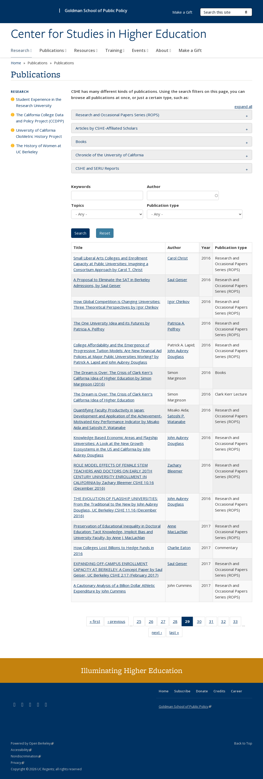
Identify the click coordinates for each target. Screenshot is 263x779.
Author (154, 186)
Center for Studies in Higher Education (108, 34)
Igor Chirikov (178, 301)
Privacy (17, 762)
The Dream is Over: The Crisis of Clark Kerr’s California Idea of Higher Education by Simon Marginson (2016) (113, 378)
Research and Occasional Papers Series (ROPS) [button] (117, 114)
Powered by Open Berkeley (32, 743)
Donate (202, 691)
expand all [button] (243, 106)
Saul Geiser (177, 279)
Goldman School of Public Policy (96, 10)
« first (97, 622)
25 (141, 622)
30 (201, 622)
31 (213, 622)
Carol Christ (177, 258)
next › (158, 633)
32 (225, 622)
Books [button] (81, 141)
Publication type (163, 205)
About (163, 50)
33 (237, 622)
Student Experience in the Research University (38, 102)
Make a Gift (190, 50)
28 (177, 622)
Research (21, 50)
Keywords (81, 186)
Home (16, 62)
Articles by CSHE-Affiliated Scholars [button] (107, 128)
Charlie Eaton (179, 547)
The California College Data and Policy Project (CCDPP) (40, 117)
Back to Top (243, 743)
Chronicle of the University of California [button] (110, 154)
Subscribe (182, 691)
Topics (77, 205)
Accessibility (21, 750)
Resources (86, 50)
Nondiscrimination (26, 756)
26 (153, 622)
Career (236, 691)
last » (176, 633)
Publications (53, 50)
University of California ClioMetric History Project (39, 133)
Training (115, 50)
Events (140, 50)
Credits (219, 691)
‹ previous (118, 622)
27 (165, 622)
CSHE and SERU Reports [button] (97, 168)
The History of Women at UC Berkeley (38, 148)
